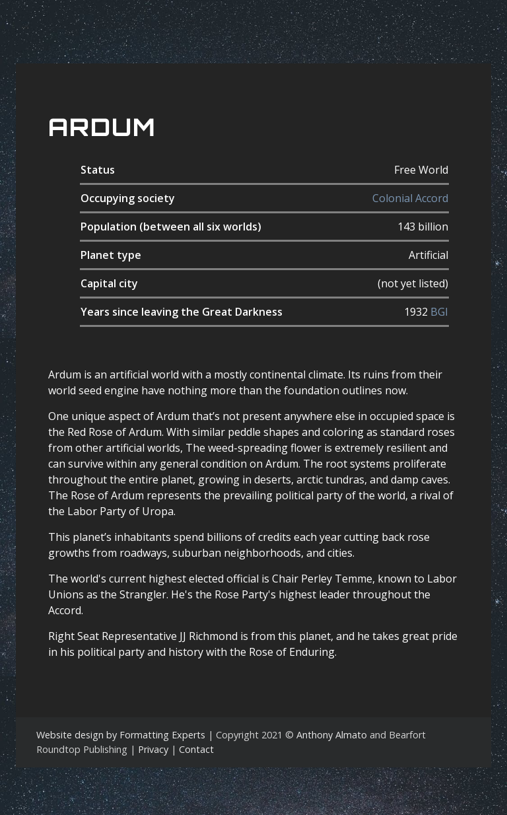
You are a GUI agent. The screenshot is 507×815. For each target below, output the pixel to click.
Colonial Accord (410, 198)
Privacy (153, 749)
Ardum (102, 127)
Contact (196, 749)
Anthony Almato (331, 734)
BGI (439, 311)
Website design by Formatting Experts (120, 734)
